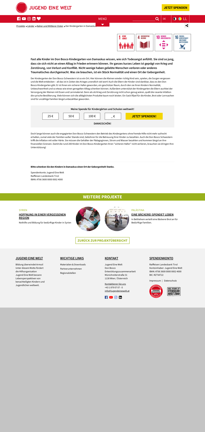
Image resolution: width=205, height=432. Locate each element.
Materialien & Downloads (73, 389)
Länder (30, 77)
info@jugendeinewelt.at (117, 415)
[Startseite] (43, 6)
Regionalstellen (68, 397)
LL (185, 19)
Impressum (155, 405)
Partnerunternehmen (71, 393)
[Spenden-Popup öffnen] (39, 19)
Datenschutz (170, 405)
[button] (166, 19)
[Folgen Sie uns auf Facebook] (18, 19)
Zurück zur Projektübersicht (102, 365)
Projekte (20, 77)
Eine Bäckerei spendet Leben (152, 339)
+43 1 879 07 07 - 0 (114, 412)
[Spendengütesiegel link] (156, 415)
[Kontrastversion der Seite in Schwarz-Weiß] (174, 19)
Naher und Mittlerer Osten (50, 77)
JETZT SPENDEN (175, 7)
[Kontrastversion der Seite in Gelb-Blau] (180, 19)
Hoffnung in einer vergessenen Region (42, 341)
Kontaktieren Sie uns (115, 408)
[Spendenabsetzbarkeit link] (174, 415)
